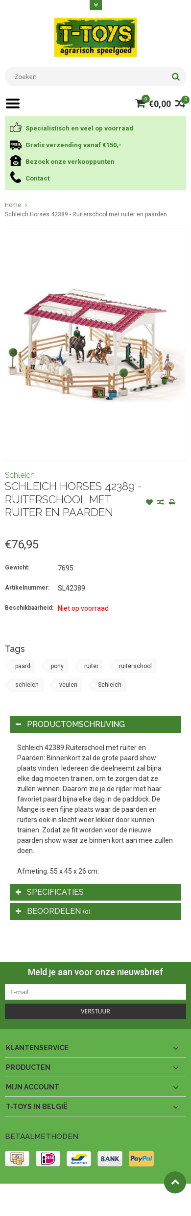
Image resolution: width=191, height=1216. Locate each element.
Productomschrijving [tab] (70, 724)
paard (22, 666)
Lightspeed (20, 1204)
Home (13, 205)
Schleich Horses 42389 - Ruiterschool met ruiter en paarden (86, 214)
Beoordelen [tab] (53, 911)
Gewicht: (17, 567)
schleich (27, 684)
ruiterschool (135, 666)
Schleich (20, 475)
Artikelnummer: (27, 587)
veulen (68, 684)
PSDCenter (133, 1195)
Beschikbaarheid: (29, 607)
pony (57, 666)
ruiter (91, 666)
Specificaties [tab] (50, 892)
